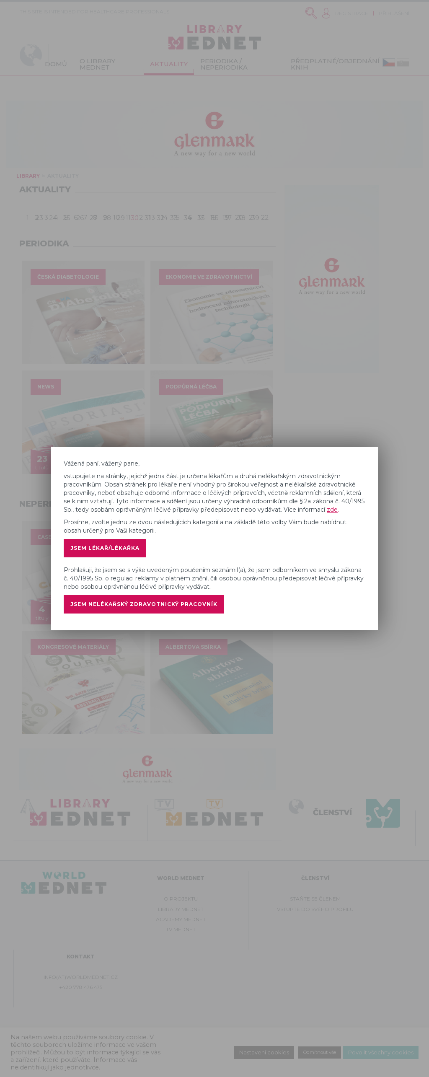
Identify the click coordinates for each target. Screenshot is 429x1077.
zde (332, 509)
